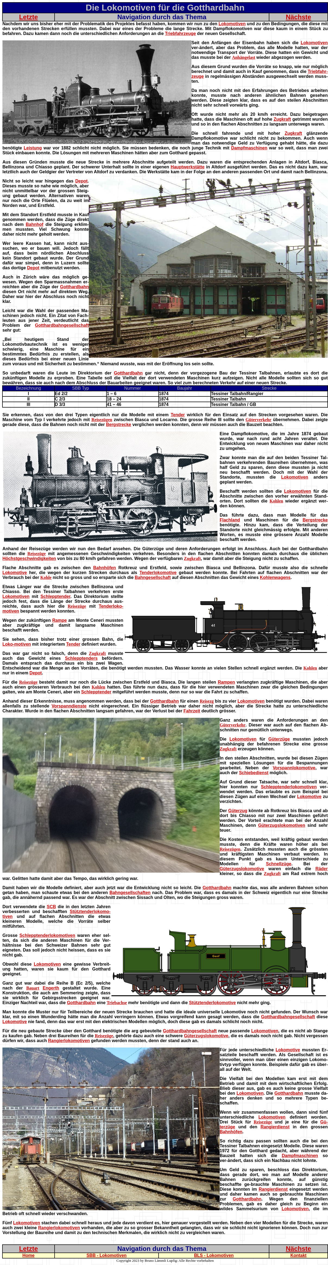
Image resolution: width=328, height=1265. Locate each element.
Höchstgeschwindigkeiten (29, 558)
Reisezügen (102, 419)
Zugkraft (282, 119)
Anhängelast (243, 57)
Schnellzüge (278, 864)
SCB (51, 906)
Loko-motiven (16, 644)
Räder (322, 868)
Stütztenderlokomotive (212, 1002)
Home (28, 1255)
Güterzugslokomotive (242, 868)
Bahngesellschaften (129, 892)
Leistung (33, 148)
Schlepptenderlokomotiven (289, 786)
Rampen (226, 682)
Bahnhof (34, 224)
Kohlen (276, 501)
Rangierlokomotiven (69, 1040)
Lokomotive (14, 572)
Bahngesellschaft (153, 577)
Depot (81, 181)
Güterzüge (279, 739)
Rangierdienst (275, 1127)
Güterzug (237, 810)
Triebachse (117, 1002)
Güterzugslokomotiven (281, 825)
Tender (178, 414)
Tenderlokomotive (158, 572)
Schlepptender (55, 596)
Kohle (46, 577)
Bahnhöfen (104, 567)
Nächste (298, 17)
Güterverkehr (258, 419)
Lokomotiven (232, 23)
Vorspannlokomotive (294, 768)
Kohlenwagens (275, 577)
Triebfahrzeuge (180, 33)
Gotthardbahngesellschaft (62, 325)
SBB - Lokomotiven (107, 1255)
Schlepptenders (81, 658)
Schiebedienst (253, 772)
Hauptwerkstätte (187, 167)
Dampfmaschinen (249, 148)
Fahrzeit (192, 711)
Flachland (230, 520)
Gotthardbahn (74, 286)
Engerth (51, 988)
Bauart (32, 988)
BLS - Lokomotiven (214, 1255)
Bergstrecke (118, 424)
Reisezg (207, 701)
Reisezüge (36, 553)
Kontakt (298, 1255)
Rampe (59, 620)
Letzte (28, 17)
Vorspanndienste (69, 706)
